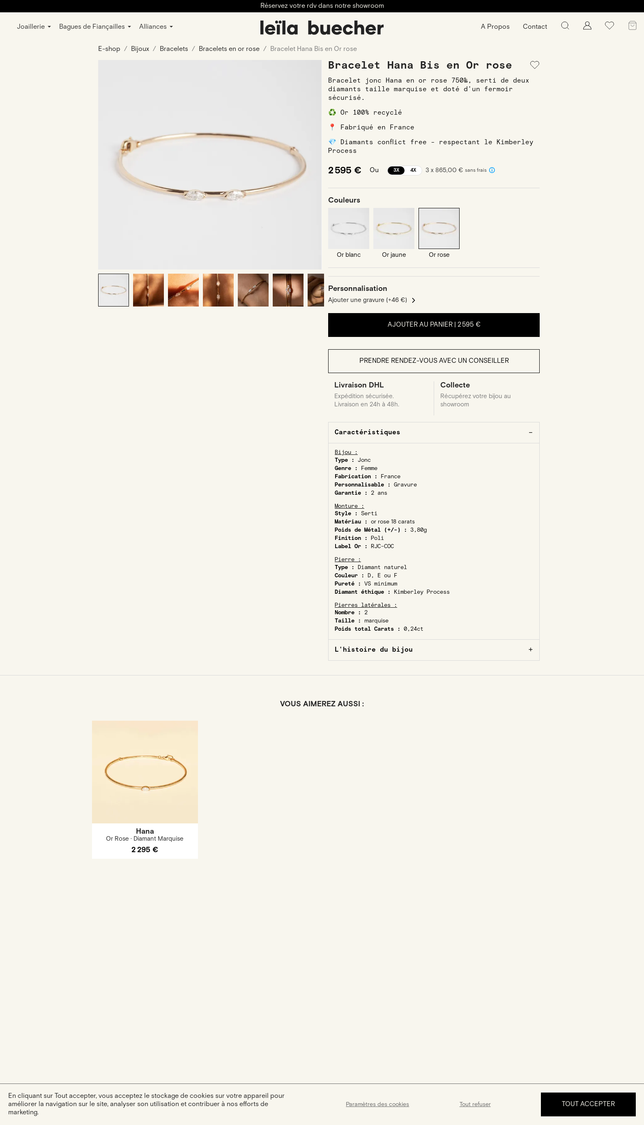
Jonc (364, 460)
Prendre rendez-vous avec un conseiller (434, 361)
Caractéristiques (367, 432)
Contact (535, 27)
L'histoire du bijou (374, 649)
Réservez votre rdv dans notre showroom (322, 6)
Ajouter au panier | (434, 324)
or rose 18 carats (393, 522)
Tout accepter (588, 1104)
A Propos (495, 27)
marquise (376, 621)
